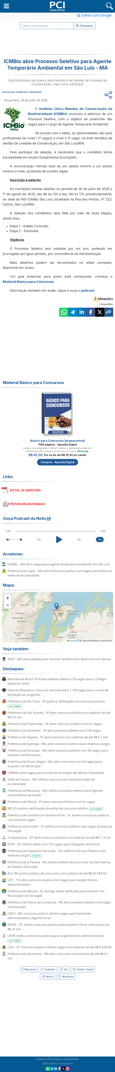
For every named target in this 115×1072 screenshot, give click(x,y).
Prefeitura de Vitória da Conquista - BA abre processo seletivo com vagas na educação (59, 904)
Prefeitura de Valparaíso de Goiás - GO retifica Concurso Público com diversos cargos (57, 853)
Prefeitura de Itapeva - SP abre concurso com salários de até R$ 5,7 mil (58, 737)
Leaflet (72, 640)
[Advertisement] (57, 42)
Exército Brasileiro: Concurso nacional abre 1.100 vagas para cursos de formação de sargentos (58, 692)
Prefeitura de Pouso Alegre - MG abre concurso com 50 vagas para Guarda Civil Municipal (55, 763)
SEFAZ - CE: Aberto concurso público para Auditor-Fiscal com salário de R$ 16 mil (58, 926)
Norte (47, 977)
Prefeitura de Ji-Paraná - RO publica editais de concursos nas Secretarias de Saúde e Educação (59, 864)
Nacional (28, 969)
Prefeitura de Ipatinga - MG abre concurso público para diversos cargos (59, 744)
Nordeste (65, 977)
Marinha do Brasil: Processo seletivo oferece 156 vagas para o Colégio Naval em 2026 (57, 681)
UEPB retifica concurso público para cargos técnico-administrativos (56, 938)
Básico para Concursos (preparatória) (57, 440)
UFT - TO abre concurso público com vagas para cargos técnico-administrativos (53, 882)
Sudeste (47, 969)
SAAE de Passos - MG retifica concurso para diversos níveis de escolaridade (51, 781)
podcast (87, 290)
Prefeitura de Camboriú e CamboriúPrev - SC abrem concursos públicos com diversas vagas (58, 817)
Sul (63, 969)
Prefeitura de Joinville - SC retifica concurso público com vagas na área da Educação (60, 828)
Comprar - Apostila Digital (58, 462)
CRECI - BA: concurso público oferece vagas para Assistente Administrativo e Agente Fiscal (49, 915)
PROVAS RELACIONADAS (27, 504)
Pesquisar (84, 26)
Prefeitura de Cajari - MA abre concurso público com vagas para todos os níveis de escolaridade (60, 573)
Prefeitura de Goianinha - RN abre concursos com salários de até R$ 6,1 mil (58, 956)
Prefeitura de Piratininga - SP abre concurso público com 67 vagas (55, 724)
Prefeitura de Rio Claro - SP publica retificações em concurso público (56, 703)
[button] (6, 6)
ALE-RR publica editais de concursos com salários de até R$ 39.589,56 (57, 873)
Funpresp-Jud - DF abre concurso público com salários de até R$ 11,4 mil (59, 837)
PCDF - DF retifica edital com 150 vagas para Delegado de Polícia (53, 844)
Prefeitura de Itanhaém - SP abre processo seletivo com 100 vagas (54, 730)
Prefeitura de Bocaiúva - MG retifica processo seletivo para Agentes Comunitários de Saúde (55, 792)
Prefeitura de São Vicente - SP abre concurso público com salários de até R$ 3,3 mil (59, 715)
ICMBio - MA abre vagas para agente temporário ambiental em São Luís (59, 564)
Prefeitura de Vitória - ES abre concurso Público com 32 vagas (51, 802)
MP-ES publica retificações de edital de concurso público (55, 808)
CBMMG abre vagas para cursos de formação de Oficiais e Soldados (56, 773)
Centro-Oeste (82, 969)
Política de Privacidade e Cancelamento (57, 1059)
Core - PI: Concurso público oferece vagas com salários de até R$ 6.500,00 (59, 947)
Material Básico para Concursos (28, 282)
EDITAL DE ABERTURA (25, 490)
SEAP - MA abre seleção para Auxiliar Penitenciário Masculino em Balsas (59, 659)
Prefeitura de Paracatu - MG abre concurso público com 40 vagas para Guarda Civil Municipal (58, 752)
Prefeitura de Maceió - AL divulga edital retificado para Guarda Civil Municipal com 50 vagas (56, 893)
